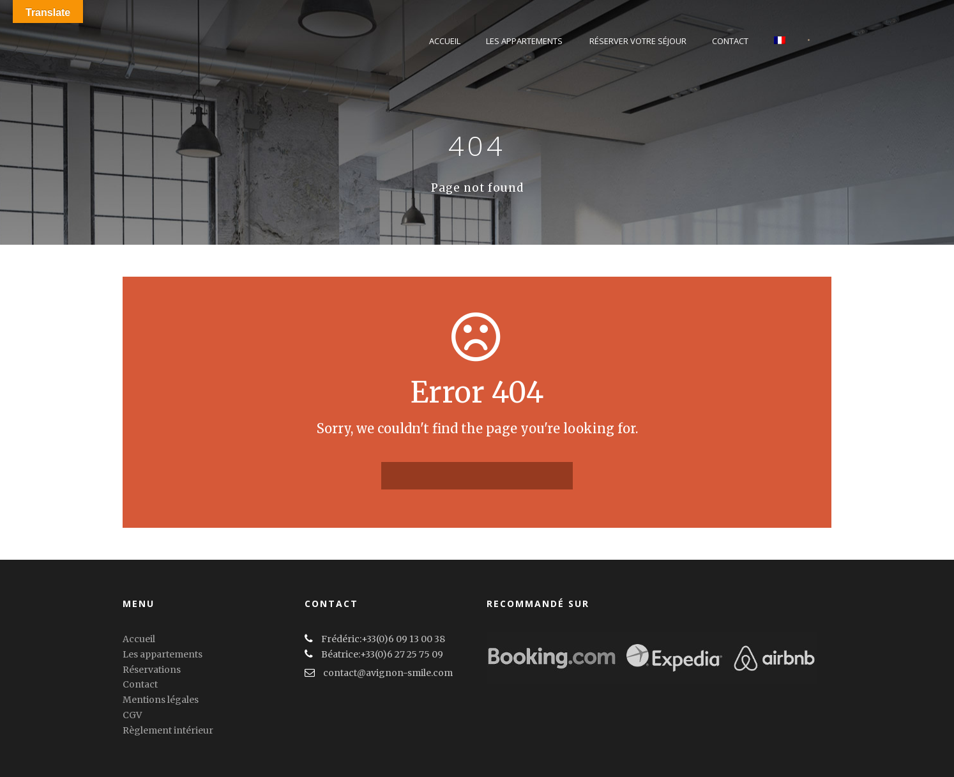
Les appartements (162, 654)
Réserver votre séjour (637, 41)
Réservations (152, 669)
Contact (730, 41)
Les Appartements (524, 41)
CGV (132, 715)
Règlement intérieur (168, 730)
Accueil (444, 41)
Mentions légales (161, 699)
